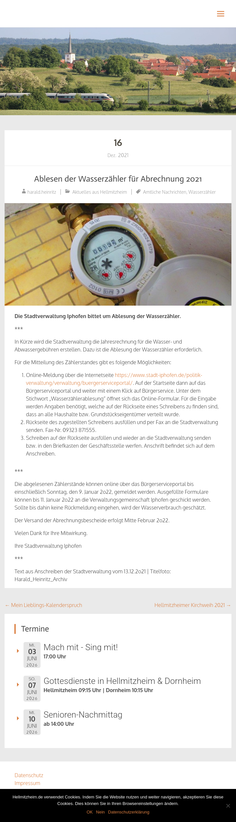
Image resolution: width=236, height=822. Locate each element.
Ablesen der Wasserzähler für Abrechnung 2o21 (118, 179)
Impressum (27, 783)
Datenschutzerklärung (128, 812)
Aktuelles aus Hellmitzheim (99, 192)
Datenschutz (28, 775)
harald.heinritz (41, 192)
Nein (100, 812)
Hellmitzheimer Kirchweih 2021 (192, 605)
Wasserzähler (202, 192)
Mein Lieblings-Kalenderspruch (43, 605)
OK (90, 812)
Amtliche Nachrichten (164, 192)
